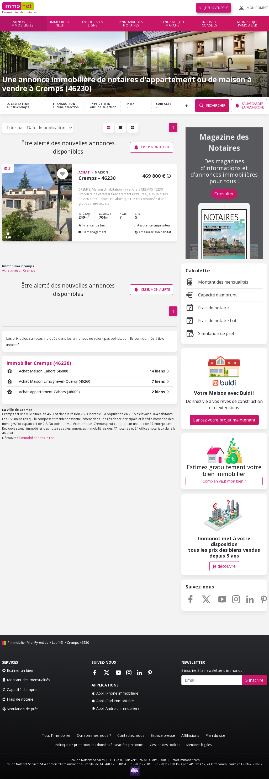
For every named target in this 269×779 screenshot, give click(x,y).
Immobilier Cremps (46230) (38, 363)
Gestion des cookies (165, 745)
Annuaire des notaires (131, 24)
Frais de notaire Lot (211, 320)
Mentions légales (199, 745)
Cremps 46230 (78, 642)
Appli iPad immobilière (113, 700)
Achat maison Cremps (18, 270)
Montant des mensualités (217, 282)
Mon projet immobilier (247, 24)
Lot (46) (57, 642)
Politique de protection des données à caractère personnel (99, 745)
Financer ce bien (92, 225)
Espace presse (163, 735)
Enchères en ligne (92, 24)
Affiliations (190, 735)
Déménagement (92, 232)
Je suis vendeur (213, 8)
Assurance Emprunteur (152, 225)
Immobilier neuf (59, 24)
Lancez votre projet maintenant (224, 420)
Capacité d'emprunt (211, 295)
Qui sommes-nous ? (94, 735)
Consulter (224, 194)
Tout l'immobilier (56, 735)
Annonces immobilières (22, 24)
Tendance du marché (172, 24)
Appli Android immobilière (116, 708)
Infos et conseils (209, 24)
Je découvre (224, 566)
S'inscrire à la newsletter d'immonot (211, 670)
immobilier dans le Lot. (37, 438)
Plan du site (215, 735)
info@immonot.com (186, 760)
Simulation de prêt (210, 333)
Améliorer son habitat (153, 232)
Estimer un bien (17, 670)
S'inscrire (254, 680)
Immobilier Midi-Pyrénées (29, 642)
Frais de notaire (207, 307)
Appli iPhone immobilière (115, 693)
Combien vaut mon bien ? (224, 481)
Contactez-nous (130, 735)
